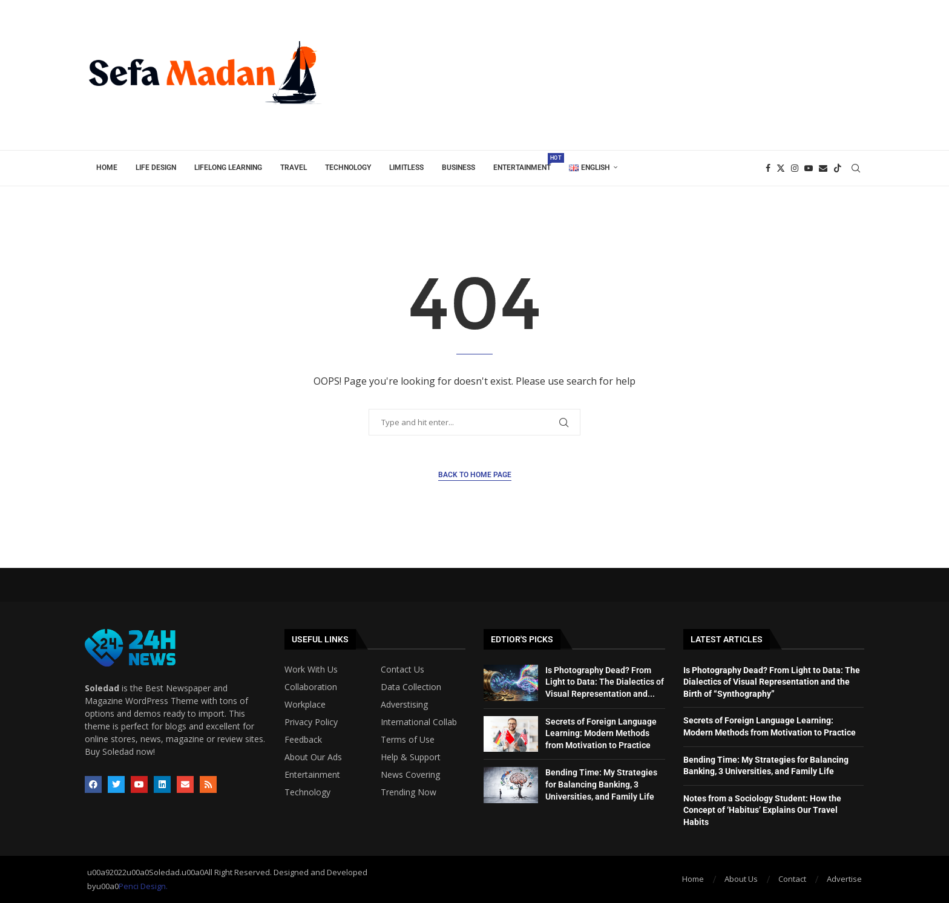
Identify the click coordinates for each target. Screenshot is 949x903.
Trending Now (408, 792)
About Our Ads (313, 757)
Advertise (844, 878)
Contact (792, 878)
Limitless (406, 167)
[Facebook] (768, 168)
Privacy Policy (311, 722)
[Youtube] (808, 168)
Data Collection (411, 687)
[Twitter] (781, 168)
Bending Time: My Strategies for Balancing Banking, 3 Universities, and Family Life (601, 784)
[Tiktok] (837, 168)
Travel (293, 167)
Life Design (156, 167)
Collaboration (310, 687)
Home (106, 167)
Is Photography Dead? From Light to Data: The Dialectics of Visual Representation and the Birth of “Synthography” (771, 682)
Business (458, 167)
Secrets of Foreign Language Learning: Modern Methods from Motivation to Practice (601, 733)
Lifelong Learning (228, 167)
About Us (741, 878)
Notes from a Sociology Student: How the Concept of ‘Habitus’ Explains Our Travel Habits (762, 810)
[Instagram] (794, 168)
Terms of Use (408, 739)
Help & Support (411, 757)
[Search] (856, 168)
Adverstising (404, 704)
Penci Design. (143, 886)
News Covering (410, 775)
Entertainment (526, 162)
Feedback (303, 739)
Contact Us (402, 669)
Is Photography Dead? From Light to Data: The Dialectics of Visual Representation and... (604, 682)
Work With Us (311, 669)
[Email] (823, 168)
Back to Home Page (474, 475)
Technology (348, 167)
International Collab (419, 722)
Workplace (305, 704)
